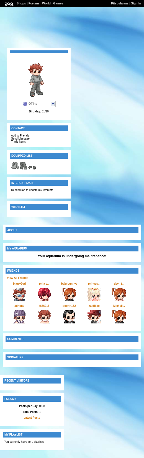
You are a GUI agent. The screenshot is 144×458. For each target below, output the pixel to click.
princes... (94, 283)
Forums (34, 3)
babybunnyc (69, 283)
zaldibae (94, 305)
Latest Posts (32, 417)
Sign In (136, 3)
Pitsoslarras (119, 3)
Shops (21, 3)
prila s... (44, 283)
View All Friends (17, 277)
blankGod (19, 283)
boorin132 (69, 305)
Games (58, 3)
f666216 (44, 305)
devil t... (119, 283)
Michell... (119, 305)
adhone (19, 305)
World (46, 3)
